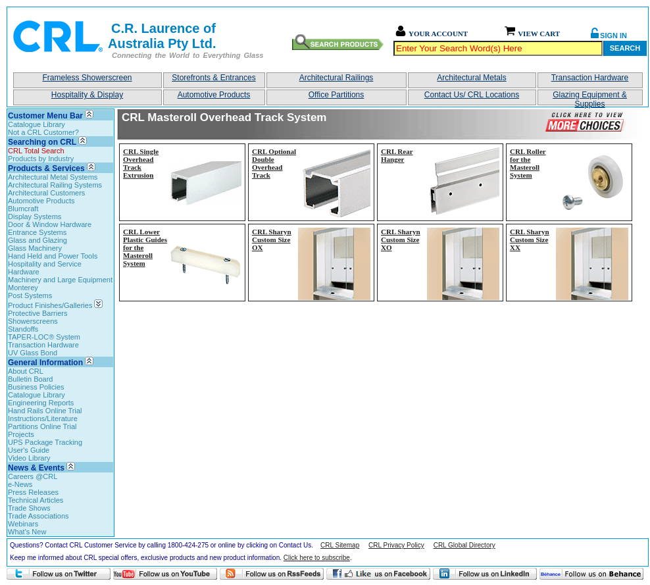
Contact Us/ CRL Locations (471, 94)
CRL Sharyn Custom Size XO (400, 239)
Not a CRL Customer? (43, 132)
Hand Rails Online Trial (45, 411)
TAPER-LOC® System (44, 337)
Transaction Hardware (590, 77)
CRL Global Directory (464, 545)
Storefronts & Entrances (213, 77)
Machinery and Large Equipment (60, 280)
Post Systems (30, 295)
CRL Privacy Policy (396, 545)
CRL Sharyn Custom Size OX (271, 239)
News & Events (36, 467)
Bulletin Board (30, 379)
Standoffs (23, 329)
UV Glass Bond (32, 353)
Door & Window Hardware (49, 224)
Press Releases (33, 492)
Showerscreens (33, 321)
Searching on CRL (42, 142)
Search (625, 48)
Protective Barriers (37, 313)
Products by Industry (41, 159)
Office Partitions (336, 94)
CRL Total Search (36, 151)
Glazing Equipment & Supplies (590, 97)
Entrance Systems (37, 232)
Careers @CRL (32, 476)
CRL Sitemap (339, 545)
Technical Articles (35, 500)
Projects (21, 434)
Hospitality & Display (87, 94)
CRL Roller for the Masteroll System (528, 163)
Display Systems (34, 216)
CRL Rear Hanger (397, 155)
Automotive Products (214, 94)
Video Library (29, 458)
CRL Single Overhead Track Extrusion (141, 163)
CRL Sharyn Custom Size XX (529, 239)
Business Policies (36, 387)
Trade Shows (29, 508)
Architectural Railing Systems (55, 185)
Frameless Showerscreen (87, 77)
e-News (20, 484)
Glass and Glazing (37, 240)
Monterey (23, 288)
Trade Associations (38, 516)
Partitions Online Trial (42, 426)
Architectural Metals (471, 77)
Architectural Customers (46, 193)
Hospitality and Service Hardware (45, 268)
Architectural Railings (336, 77)
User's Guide (28, 450)
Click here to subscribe (317, 557)
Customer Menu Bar (45, 115)
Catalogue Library (36, 124)
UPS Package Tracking (45, 442)
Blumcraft (23, 209)
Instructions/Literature (43, 418)
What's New (27, 532)
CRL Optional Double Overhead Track (274, 163)
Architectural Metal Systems (52, 177)
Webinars (23, 524)
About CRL (25, 371)
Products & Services (46, 168)
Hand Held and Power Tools (52, 256)
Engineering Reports (41, 403)
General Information (45, 362)
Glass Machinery (35, 248)
